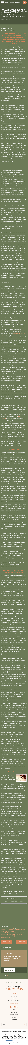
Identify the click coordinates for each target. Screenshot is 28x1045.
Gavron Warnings (5, 937)
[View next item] (7, 975)
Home (14, 1009)
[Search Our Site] (24, 1024)
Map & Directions (14, 1003)
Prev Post (6, 942)
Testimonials (14, 1017)
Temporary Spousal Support (8, 928)
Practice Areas (14, 1014)
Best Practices (20, 932)
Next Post (21, 942)
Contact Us (14, 1019)
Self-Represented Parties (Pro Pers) (10, 936)
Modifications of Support (7, 931)
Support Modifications (19, 929)
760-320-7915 (14, 989)
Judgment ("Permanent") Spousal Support (11, 934)
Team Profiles (14, 1012)
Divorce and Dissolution (7, 929)
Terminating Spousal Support (8, 932)
